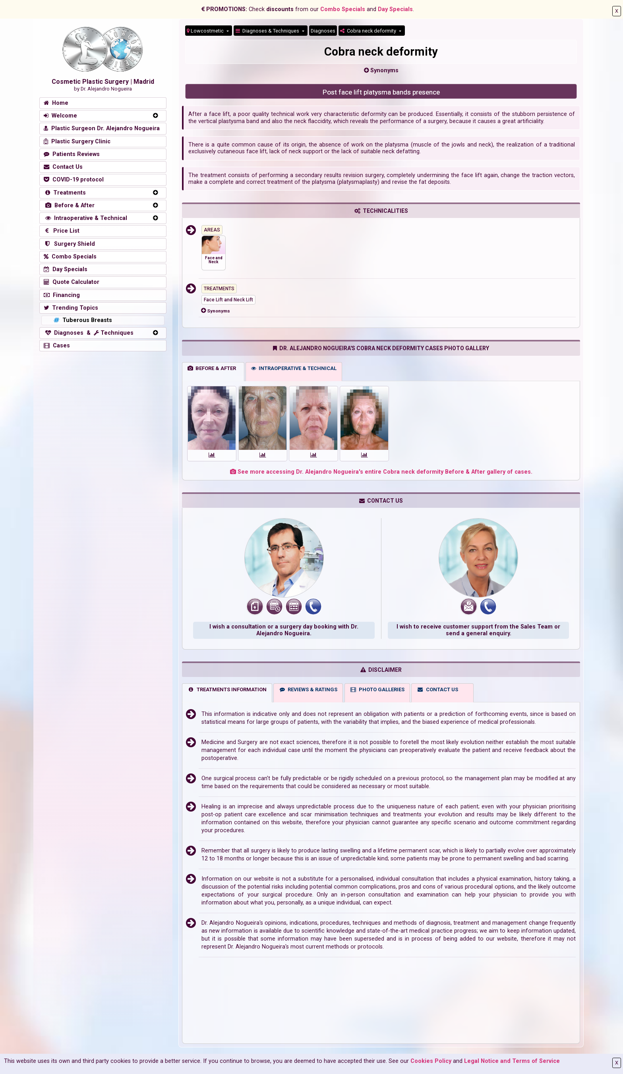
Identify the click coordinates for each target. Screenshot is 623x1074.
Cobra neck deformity (368, 31)
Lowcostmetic (206, 31)
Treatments (65, 192)
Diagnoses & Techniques (268, 31)
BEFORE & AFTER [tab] (212, 368)
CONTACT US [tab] (437, 689)
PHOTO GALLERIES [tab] (377, 689)
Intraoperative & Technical (85, 218)
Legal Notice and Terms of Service (512, 1061)
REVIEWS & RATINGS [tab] (308, 689)
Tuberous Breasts (82, 320)
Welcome (60, 115)
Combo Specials (342, 9)
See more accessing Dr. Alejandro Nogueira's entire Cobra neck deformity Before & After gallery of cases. (381, 472)
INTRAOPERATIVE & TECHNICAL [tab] (294, 368)
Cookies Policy (430, 1061)
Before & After (69, 205)
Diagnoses (323, 31)
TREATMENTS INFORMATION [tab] (227, 689)
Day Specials (395, 9)
